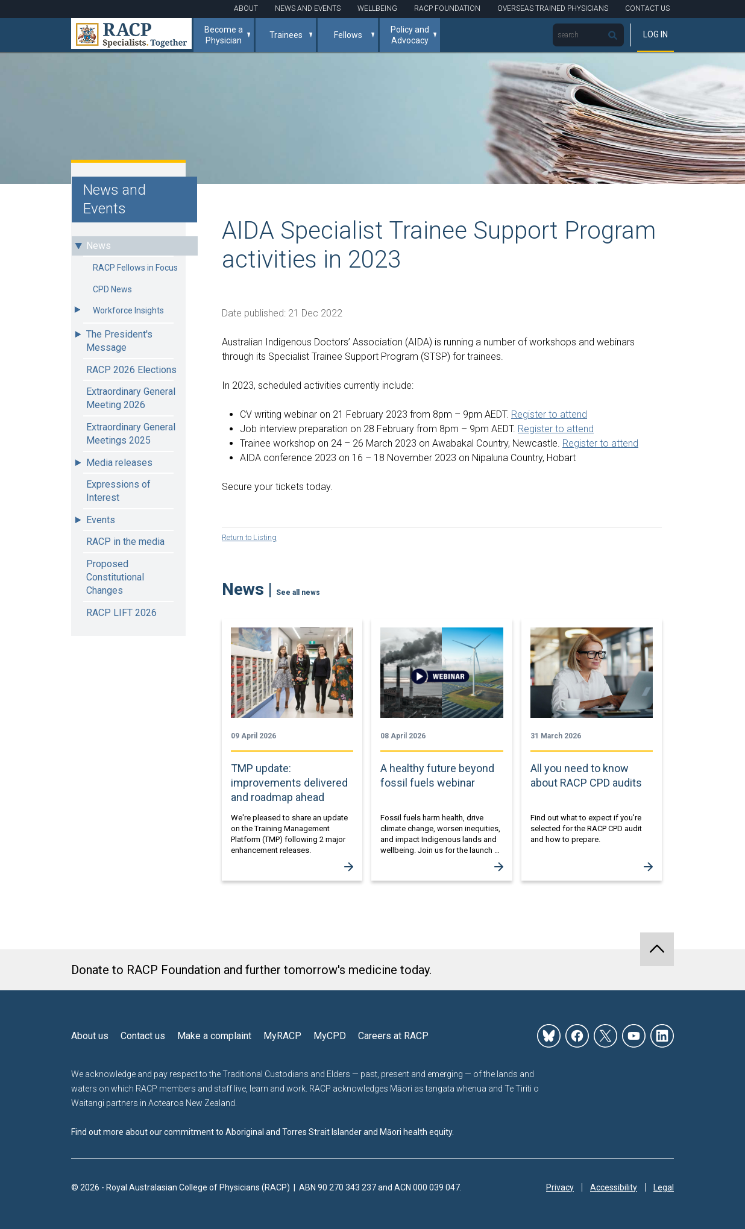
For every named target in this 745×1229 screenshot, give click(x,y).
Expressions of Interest (118, 491)
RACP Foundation (447, 8)
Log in (655, 34)
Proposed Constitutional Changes (115, 577)
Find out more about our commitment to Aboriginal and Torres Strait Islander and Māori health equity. (262, 1131)
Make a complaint (214, 1035)
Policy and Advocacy (410, 35)
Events (100, 520)
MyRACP (282, 1035)
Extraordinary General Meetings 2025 (130, 433)
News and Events (308, 8)
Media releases (119, 462)
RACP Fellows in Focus (135, 267)
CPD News (112, 289)
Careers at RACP (393, 1035)
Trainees (286, 35)
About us (89, 1035)
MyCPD (329, 1035)
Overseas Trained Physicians (552, 8)
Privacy (560, 1187)
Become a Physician (223, 35)
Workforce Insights (128, 310)
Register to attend (549, 414)
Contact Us (647, 8)
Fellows (348, 35)
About (246, 8)
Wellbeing (377, 8)
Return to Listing (252, 537)
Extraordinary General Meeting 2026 (130, 398)
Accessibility (613, 1187)
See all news (298, 592)
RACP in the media (125, 541)
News (98, 245)
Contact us (143, 1035)
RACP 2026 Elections (131, 370)
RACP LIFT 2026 (121, 612)
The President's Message (119, 340)
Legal (663, 1187)
